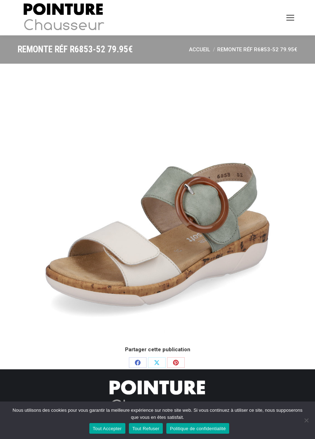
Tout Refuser (146, 428)
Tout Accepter (107, 428)
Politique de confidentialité (198, 428)
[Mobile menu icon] (290, 18)
